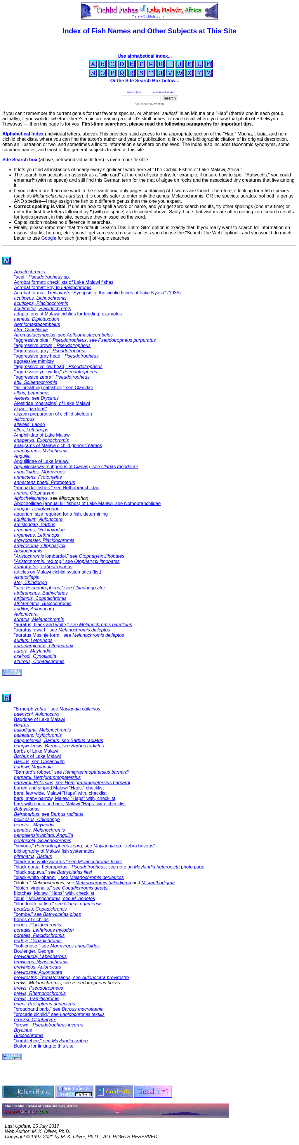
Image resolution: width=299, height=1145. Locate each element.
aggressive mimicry (34, 361)
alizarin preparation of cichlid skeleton (53, 413)
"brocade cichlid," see (59, 1014)
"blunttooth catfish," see (58, 903)
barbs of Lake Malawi (36, 751)
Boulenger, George (33, 951)
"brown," (48, 1024)
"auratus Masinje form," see (69, 635)
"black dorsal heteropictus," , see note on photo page (109, 866)
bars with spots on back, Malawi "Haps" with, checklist (70, 803)
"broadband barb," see (59, 1009)
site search (142, 104)
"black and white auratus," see (68, 861)
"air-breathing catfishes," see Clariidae (53, 387)
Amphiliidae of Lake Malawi (42, 434)
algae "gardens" (30, 408)
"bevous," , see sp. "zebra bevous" (84, 845)
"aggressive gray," (50, 350)
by (156, 104)
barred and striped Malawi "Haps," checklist (59, 787)
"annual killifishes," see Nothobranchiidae (56, 487)
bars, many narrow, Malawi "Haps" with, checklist (64, 798)
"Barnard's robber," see (71, 772)
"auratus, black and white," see (73, 624)
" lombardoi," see (69, 556)
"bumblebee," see (51, 1040)
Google (48, 238)
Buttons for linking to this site (44, 1045)
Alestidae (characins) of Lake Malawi (52, 403)
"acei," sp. (42, 276)
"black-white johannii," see (69, 877)
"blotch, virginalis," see (61, 887)
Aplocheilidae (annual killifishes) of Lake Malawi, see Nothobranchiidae (87, 503)
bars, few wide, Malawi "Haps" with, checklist (60, 793)
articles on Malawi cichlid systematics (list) (57, 571)
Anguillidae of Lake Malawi (41, 461)
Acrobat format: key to (52, 287)
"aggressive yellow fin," (55, 371)
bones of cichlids (31, 919)
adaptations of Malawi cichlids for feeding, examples (68, 313)
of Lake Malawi (37, 756)
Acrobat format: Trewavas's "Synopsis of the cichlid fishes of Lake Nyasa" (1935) (97, 292)
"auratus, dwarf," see (62, 629)
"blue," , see (54, 898)
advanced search (164, 92)
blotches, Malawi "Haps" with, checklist (54, 893)
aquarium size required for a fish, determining (61, 513)
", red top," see (67, 561)
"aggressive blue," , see (85, 340)
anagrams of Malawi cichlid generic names (58, 445)
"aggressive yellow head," (58, 366)
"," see (59, 587)
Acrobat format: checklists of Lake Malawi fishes (64, 282)
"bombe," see (47, 914)
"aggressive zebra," (52, 377)
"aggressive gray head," (56, 355)
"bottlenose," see (57, 945)
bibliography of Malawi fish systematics (54, 851)
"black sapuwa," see (53, 872)
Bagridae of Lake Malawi (39, 719)
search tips (134, 92)
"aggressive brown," (52, 345)
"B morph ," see (57, 708)
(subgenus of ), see (76, 466)
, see (63, 334)
